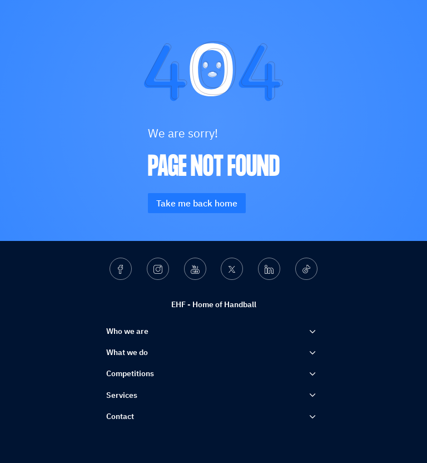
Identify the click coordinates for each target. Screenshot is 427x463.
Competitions (130, 373)
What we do (127, 352)
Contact (120, 416)
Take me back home (196, 203)
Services (121, 395)
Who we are (127, 331)
